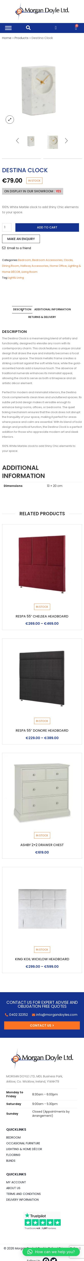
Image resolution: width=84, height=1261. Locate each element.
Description (22, 309)
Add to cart (47, 227)
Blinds (10, 1161)
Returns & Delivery (42, 317)
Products (21, 38)
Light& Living (16, 278)
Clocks (68, 260)
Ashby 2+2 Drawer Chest (42, 845)
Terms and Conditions (23, 1194)
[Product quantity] (7, 227)
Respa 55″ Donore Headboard (42, 730)
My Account (16, 1182)
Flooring (13, 1155)
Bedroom (24, 260)
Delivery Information (22, 1200)
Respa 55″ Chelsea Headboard (42, 616)
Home (6, 38)
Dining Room (10, 266)
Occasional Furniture (23, 1143)
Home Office (58, 266)
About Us (13, 1188)
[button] (51, 1252)
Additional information (52, 309)
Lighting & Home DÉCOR (24, 1149)
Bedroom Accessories (47, 260)
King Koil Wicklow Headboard (42, 959)
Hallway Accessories (34, 266)
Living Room (29, 272)
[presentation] (17, 140)
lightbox (10, 119)
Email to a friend (19, 248)
